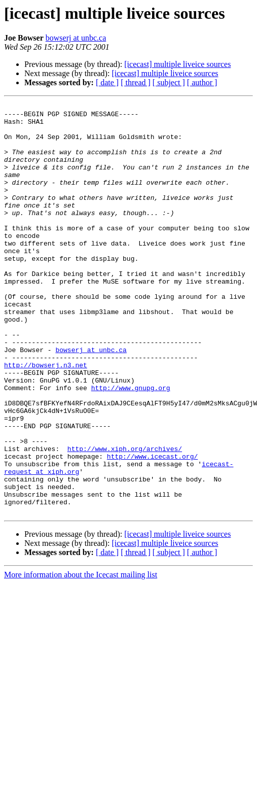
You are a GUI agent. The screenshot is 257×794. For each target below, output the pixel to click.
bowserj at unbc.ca (76, 37)
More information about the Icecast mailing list (80, 656)
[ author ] (202, 82)
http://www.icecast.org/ (152, 527)
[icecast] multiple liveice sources (177, 64)
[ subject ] (169, 82)
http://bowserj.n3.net (45, 418)
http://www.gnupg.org (130, 445)
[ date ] (107, 82)
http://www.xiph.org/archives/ (124, 518)
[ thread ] (136, 82)
